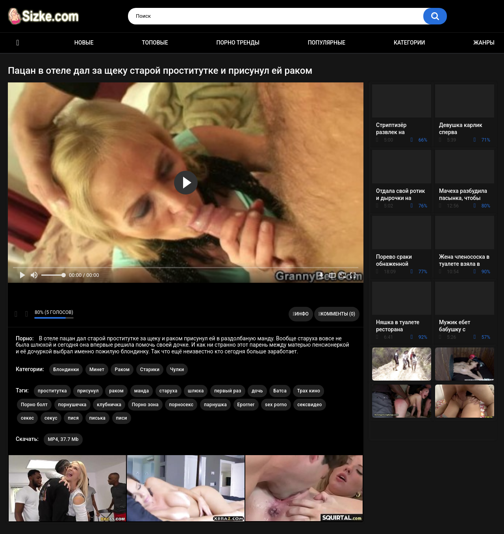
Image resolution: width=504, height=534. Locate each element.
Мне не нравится (26, 314)
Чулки (177, 369)
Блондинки (66, 369)
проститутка (52, 391)
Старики (149, 369)
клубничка (109, 404)
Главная (18, 43)
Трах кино (308, 391)
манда (141, 391)
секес (27, 418)
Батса (280, 391)
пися (73, 418)
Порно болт (34, 404)
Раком (122, 369)
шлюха (196, 391)
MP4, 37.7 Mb (63, 439)
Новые (83, 42)
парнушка (215, 404)
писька (97, 418)
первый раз (227, 391)
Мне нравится (16, 314)
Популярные (326, 42)
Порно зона (145, 404)
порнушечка (72, 404)
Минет (96, 369)
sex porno (276, 404)
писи (121, 418)
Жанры (484, 42)
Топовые (155, 42)
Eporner (246, 404)
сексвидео (309, 404)
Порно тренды (237, 42)
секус (50, 418)
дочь (257, 391)
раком (116, 391)
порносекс (181, 404)
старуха (168, 391)
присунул (87, 391)
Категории (409, 42)
